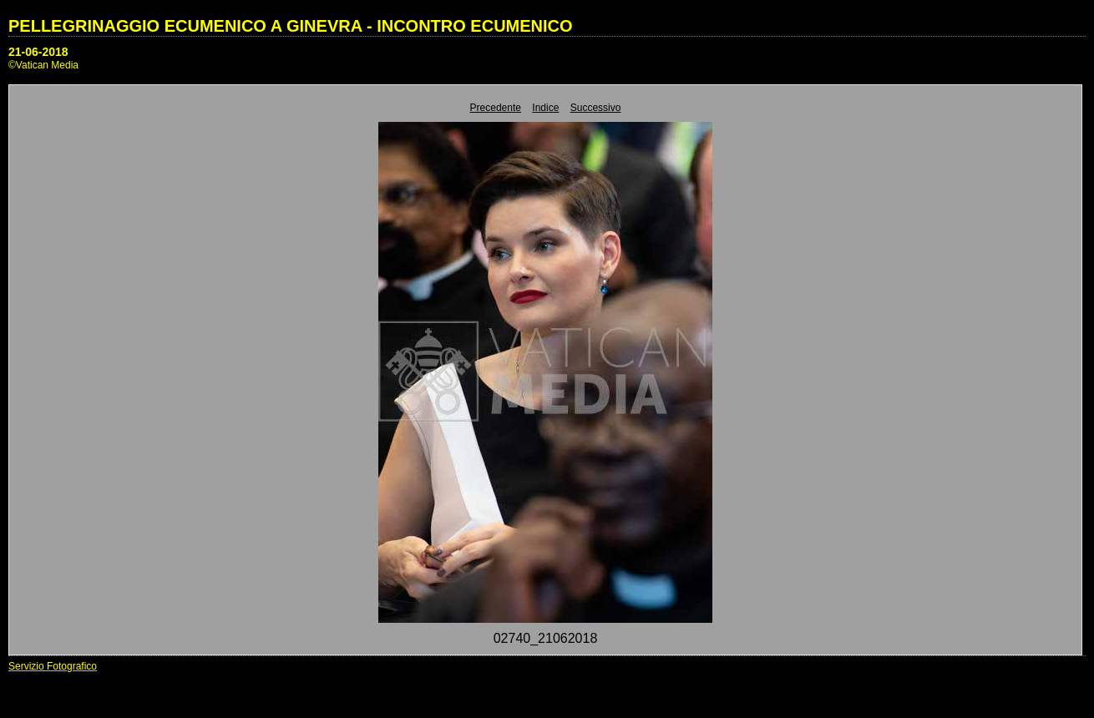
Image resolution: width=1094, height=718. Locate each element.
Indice (545, 108)
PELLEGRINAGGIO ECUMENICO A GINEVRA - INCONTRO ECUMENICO (290, 26)
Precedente (495, 108)
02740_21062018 (546, 638)
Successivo (595, 108)
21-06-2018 (38, 51)
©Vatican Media (43, 65)
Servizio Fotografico (52, 666)
